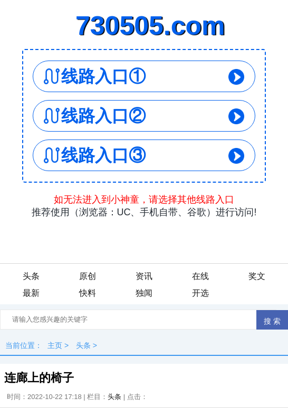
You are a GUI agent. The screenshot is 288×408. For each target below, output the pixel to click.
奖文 (256, 276)
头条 (31, 276)
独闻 (144, 292)
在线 (200, 276)
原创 (87, 276)
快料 (87, 292)
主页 (54, 345)
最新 (31, 292)
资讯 (144, 276)
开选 (200, 292)
